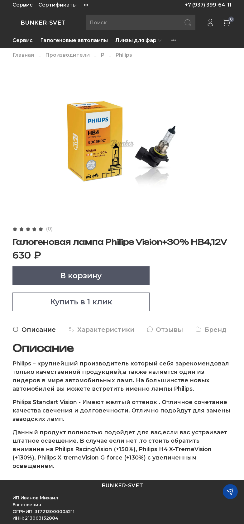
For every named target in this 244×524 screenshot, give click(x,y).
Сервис (22, 5)
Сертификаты (57, 5)
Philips (124, 55)
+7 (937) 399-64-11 (208, 5)
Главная (23, 55)
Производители (67, 55)
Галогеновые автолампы (74, 40)
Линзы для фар (138, 40)
